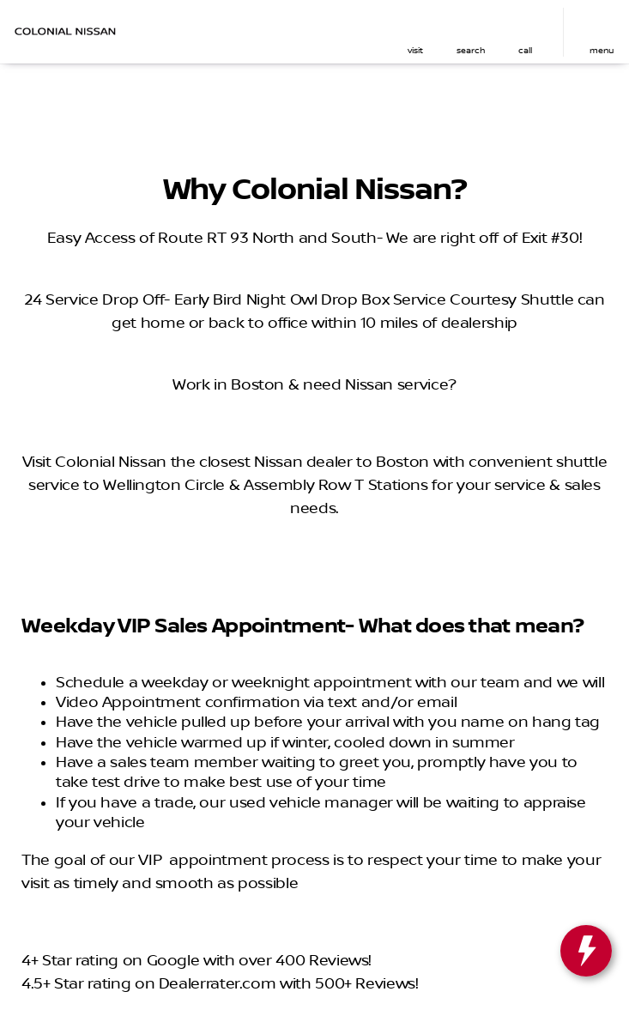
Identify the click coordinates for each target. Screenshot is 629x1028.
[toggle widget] (586, 951)
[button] (415, 32)
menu (602, 50)
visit (415, 50)
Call (525, 50)
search (471, 50)
